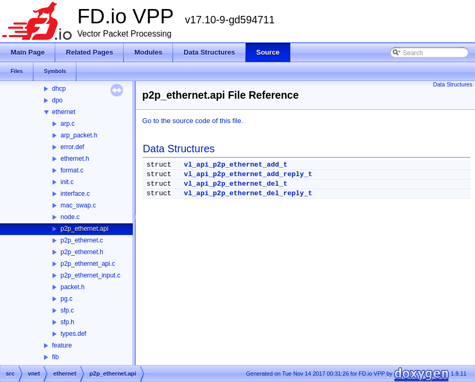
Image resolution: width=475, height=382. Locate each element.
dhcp (59, 88)
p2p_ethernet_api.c (88, 263)
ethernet (63, 112)
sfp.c (67, 310)
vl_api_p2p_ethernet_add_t (235, 165)
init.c (67, 182)
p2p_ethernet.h (82, 252)
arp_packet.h (79, 135)
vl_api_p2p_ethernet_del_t (235, 184)
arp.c (68, 123)
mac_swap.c (78, 205)
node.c (70, 217)
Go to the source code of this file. (192, 121)
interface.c (75, 193)
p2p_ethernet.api (84, 228)
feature (62, 345)
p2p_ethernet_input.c (90, 275)
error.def (72, 147)
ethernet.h (75, 158)
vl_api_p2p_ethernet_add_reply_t (248, 174)
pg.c (67, 298)
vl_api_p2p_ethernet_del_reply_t (248, 193)
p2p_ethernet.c (82, 240)
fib (55, 357)
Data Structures (452, 84)
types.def (74, 333)
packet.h (72, 287)
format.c (72, 170)
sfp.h (67, 322)
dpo (57, 100)
